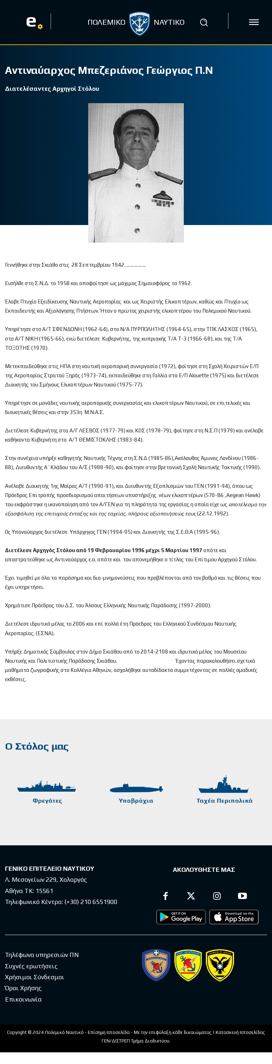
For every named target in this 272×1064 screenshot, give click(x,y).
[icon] (254, 22)
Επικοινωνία (23, 999)
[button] (204, 22)
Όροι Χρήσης (23, 987)
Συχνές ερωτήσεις (31, 965)
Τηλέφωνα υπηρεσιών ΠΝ (42, 954)
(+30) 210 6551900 (90, 901)
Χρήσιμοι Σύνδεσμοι (34, 976)
